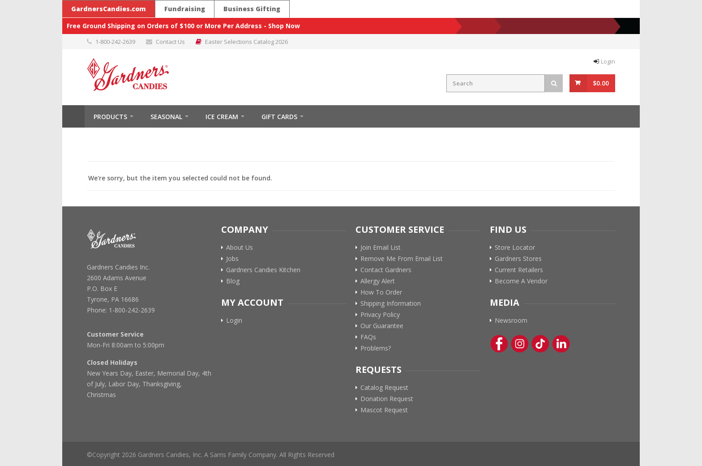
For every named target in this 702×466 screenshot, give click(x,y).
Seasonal (166, 116)
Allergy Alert (377, 281)
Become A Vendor (521, 281)
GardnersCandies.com (108, 8)
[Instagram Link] (519, 343)
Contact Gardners (385, 270)
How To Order (381, 292)
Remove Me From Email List (401, 259)
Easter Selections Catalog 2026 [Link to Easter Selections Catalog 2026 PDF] (246, 42)
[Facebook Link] (499, 343)
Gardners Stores (518, 259)
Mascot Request (384, 410)
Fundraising (184, 8)
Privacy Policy (380, 315)
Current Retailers (519, 270)
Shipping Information (390, 303)
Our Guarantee (381, 326)
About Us (239, 248)
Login (608, 61)
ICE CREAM (221, 116)
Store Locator (515, 248)
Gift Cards (279, 116)
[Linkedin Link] (561, 343)
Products (110, 116)
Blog (233, 281)
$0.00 (601, 83)
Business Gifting (251, 8)
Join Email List (380, 248)
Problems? (375, 348)
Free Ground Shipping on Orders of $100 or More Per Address (164, 25)
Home (73, 116)
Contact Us (170, 42)
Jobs (232, 259)
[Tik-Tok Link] (540, 343)
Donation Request (386, 399)
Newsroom (511, 320)
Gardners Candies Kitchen (263, 270)
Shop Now (284, 25)
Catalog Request (384, 388)
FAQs (368, 337)
